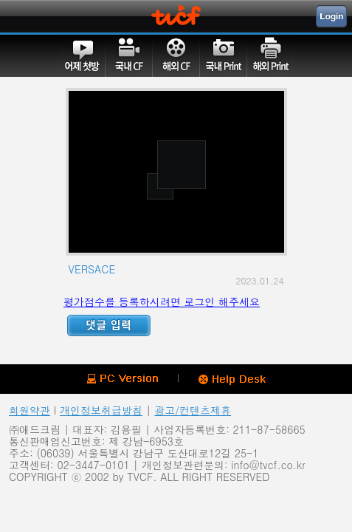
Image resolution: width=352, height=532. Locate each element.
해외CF (176, 55)
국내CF (129, 55)
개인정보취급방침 (101, 410)
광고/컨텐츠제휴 (192, 410)
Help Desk (232, 380)
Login (331, 16)
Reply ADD (109, 325)
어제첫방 (82, 55)
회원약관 (29, 410)
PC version (122, 378)
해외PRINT (270, 55)
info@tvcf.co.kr (268, 464)
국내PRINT (223, 55)
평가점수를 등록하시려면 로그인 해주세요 (161, 301)
